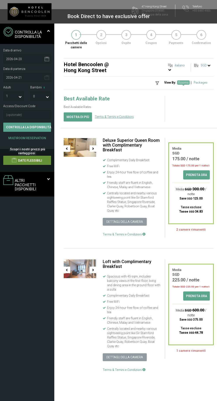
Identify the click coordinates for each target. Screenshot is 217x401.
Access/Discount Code (19, 106)
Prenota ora (196, 175)
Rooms (183, 82)
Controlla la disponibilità (28, 127)
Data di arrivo (12, 50)
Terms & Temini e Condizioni (114, 116)
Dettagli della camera (124, 221)
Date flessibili (27, 160)
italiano (180, 65)
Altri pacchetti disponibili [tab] (26, 183)
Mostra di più (78, 117)
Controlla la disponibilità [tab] (26, 33)
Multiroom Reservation (27, 138)
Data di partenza (14, 69)
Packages (200, 82)
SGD (204, 65)
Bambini (38, 88)
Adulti (7, 87)
